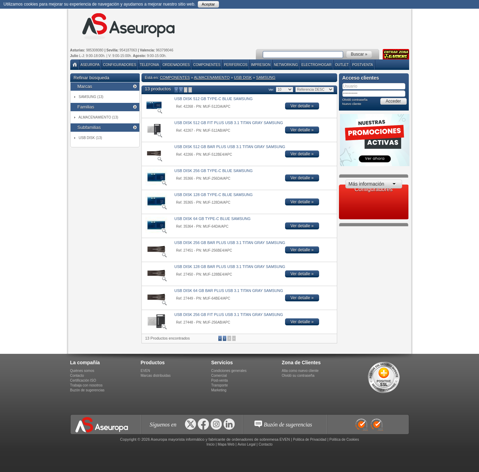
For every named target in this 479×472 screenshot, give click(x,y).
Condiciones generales (229, 371)
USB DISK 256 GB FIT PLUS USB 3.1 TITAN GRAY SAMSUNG (228, 314)
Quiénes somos (82, 371)
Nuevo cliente (352, 104)
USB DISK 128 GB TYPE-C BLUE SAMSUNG (213, 195)
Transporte (219, 385)
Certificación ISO (83, 380)
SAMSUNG (266, 77)
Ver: (271, 89)
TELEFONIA (149, 65)
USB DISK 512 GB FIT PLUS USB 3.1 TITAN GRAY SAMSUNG (228, 123)
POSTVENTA (362, 65)
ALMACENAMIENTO (212, 77)
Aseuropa (90, 65)
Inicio (210, 444)
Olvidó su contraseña (298, 375)
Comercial (219, 375)
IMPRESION (260, 65)
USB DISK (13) (90, 138)
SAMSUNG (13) (91, 97)
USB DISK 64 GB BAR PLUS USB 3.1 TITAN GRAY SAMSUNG (228, 290)
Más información (366, 184)
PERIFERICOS (235, 65)
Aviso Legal (246, 444)
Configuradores (119, 65)
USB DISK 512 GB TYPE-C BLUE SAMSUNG (213, 99)
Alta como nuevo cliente (300, 371)
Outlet (342, 65)
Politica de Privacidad (309, 439)
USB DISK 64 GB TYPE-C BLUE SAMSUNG (212, 219)
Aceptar (208, 4)
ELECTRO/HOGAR (316, 65)
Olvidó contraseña (355, 99)
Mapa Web (226, 444)
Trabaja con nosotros (86, 385)
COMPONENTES (206, 65)
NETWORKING (286, 65)
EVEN (145, 371)
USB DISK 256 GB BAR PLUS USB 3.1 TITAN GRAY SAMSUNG (229, 243)
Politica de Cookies (344, 439)
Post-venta (219, 380)
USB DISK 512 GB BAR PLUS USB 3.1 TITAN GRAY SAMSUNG (229, 147)
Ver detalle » (302, 106)
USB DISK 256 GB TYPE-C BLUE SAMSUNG (213, 171)
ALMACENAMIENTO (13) (98, 117)
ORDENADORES (175, 65)
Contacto (77, 375)
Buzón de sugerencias (87, 390)
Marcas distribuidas (156, 375)
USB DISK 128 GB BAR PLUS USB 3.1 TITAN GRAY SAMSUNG (229, 267)
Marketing (219, 390)
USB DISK (243, 77)
